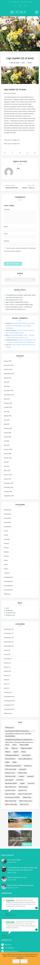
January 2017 (7, 479)
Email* (6, 234)
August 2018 (7, 437)
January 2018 (7, 453)
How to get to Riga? (14, 860)
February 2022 (8, 403)
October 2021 (8, 407)
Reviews (6, 543)
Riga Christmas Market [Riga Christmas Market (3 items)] (11, 783)
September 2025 (9, 373)
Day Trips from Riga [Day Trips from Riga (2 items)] (10, 776)
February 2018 (8, 449)
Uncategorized (8, 577)
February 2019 (8, 428)
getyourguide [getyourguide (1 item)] (30, 776)
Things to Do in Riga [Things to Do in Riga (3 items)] (10, 794)
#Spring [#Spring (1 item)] (23, 752)
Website (6, 241)
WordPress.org (10, 615)
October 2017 (8, 458)
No (24, 961)
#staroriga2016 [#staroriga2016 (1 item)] (26, 755)
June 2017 (6, 466)
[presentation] (17, 256)
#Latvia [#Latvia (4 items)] (7, 745)
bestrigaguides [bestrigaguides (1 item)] (22, 769)
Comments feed (10, 613)
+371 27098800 (9, 948)
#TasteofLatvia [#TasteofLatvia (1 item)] (27, 766)
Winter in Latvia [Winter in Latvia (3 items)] (24, 804)
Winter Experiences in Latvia (14, 300)
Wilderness (7, 594)
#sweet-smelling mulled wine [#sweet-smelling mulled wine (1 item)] (25, 759)
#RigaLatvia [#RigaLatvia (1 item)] (14, 748)
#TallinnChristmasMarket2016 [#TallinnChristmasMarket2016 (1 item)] (13, 766)
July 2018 (6, 441)
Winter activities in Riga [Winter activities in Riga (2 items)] (11, 804)
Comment (7, 209)
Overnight (7, 539)
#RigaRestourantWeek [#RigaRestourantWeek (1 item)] (26, 748)
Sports (6, 564)
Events (8, 18)
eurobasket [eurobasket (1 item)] (21, 776)
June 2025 (7, 386)
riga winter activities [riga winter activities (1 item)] (10, 790)
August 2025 (7, 378)
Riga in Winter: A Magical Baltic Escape (17, 302)
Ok (16, 961)
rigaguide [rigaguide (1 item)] (22, 783)
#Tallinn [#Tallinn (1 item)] (15, 762)
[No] (38, 958)
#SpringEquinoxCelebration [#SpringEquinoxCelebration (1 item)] (12, 755)
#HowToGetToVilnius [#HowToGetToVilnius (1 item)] (10, 736)
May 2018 (6, 445)
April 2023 (7, 399)
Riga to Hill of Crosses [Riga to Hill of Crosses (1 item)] (10, 787)
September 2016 (9, 496)
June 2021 (6, 411)
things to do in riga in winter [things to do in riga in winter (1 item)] (25, 794)
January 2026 (7, 361)
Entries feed (9, 610)
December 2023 (8, 390)
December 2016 (8, 483)
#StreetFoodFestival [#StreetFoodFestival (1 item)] (10, 759)
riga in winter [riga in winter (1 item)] (31, 783)
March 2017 (7, 470)
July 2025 (6, 382)
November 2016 (8, 487)
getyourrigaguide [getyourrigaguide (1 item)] (9, 780)
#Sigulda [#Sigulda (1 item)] (16, 752)
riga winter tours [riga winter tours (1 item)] (22, 790)
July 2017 (6, 462)
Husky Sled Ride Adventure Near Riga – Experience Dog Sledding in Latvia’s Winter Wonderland (21, 325)
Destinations (7, 510)
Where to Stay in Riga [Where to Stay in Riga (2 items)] (10, 801)
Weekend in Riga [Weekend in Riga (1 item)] (27, 797)
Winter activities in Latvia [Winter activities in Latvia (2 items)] (25, 801)
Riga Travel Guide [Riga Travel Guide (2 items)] (23, 787)
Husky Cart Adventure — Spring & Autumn (20, 839)
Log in (7, 608)
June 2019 (6, 420)
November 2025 (9, 365)
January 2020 (7, 416)
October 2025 (8, 369)
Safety (6, 560)
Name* (6, 226)
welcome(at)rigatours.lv (12, 951)
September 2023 (9, 395)
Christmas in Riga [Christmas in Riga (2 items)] (22, 773)
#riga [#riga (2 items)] (6, 748)
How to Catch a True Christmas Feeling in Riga (19, 304)
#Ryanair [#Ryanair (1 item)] (7, 752)
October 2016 (8, 491)
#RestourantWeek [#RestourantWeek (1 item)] (24, 745)
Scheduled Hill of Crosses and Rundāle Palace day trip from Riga (20, 820)
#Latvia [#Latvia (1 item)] (14, 745)
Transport (7, 573)
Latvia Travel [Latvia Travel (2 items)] (20, 780)
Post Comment (13, 264)
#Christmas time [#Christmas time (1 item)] (9, 727)
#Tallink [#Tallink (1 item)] (7, 762)
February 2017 (8, 475)
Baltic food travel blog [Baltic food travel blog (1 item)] (10, 769)
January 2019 (7, 432)
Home (3, 18)
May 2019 (6, 424)
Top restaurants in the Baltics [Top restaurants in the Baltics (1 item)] (12, 797)
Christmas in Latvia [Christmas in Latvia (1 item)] (10, 773)
